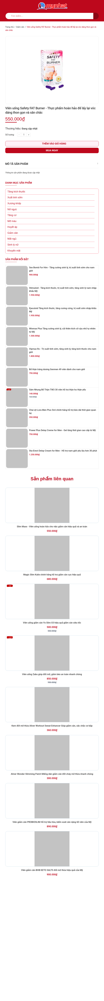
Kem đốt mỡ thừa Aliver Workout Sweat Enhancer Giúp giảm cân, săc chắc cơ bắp (52, 813)
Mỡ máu (11, 232)
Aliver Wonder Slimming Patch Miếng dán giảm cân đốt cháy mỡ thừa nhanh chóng (52, 871)
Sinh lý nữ (12, 256)
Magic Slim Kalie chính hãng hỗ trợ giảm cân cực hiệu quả (52, 634)
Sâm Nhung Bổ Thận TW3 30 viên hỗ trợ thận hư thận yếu (58, 418)
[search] (52, 16)
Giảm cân (12, 244)
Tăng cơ (11, 226)
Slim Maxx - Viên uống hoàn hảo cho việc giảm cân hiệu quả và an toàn (52, 577)
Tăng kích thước (16, 203)
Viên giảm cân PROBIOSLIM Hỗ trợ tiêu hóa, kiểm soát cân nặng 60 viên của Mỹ (52, 928)
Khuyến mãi (13, 262)
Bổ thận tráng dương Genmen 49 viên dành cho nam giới (58, 395)
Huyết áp (12, 238)
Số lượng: (9, 146)
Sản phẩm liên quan (51, 519)
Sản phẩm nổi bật (17, 271)
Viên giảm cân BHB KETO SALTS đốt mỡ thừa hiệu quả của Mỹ (52, 986)
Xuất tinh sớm (14, 209)
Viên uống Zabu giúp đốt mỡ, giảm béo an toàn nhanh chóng (52, 753)
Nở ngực (12, 221)
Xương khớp (14, 215)
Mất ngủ (11, 250)
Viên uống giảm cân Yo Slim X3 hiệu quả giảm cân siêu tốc (52, 692)
